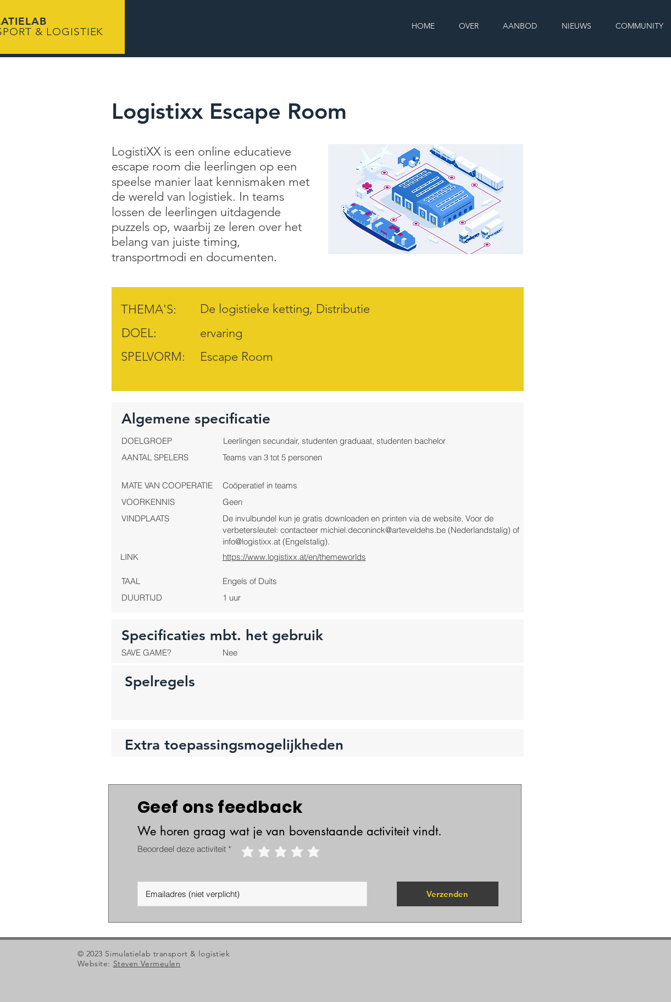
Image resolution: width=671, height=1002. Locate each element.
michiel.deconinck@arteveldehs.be (383, 530)
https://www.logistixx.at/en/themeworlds (294, 557)
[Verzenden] (447, 894)
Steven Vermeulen (147, 963)
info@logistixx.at (251, 541)
